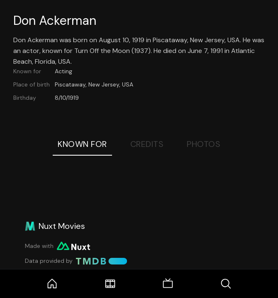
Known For (82, 144)
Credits (147, 144)
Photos (203, 144)
